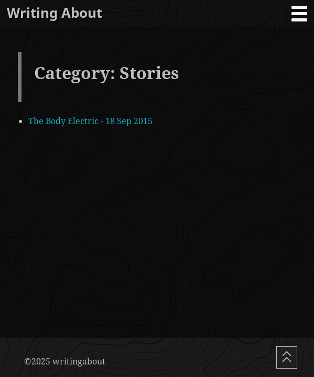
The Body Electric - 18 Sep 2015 (90, 121)
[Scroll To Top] (286, 357)
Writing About (54, 13)
